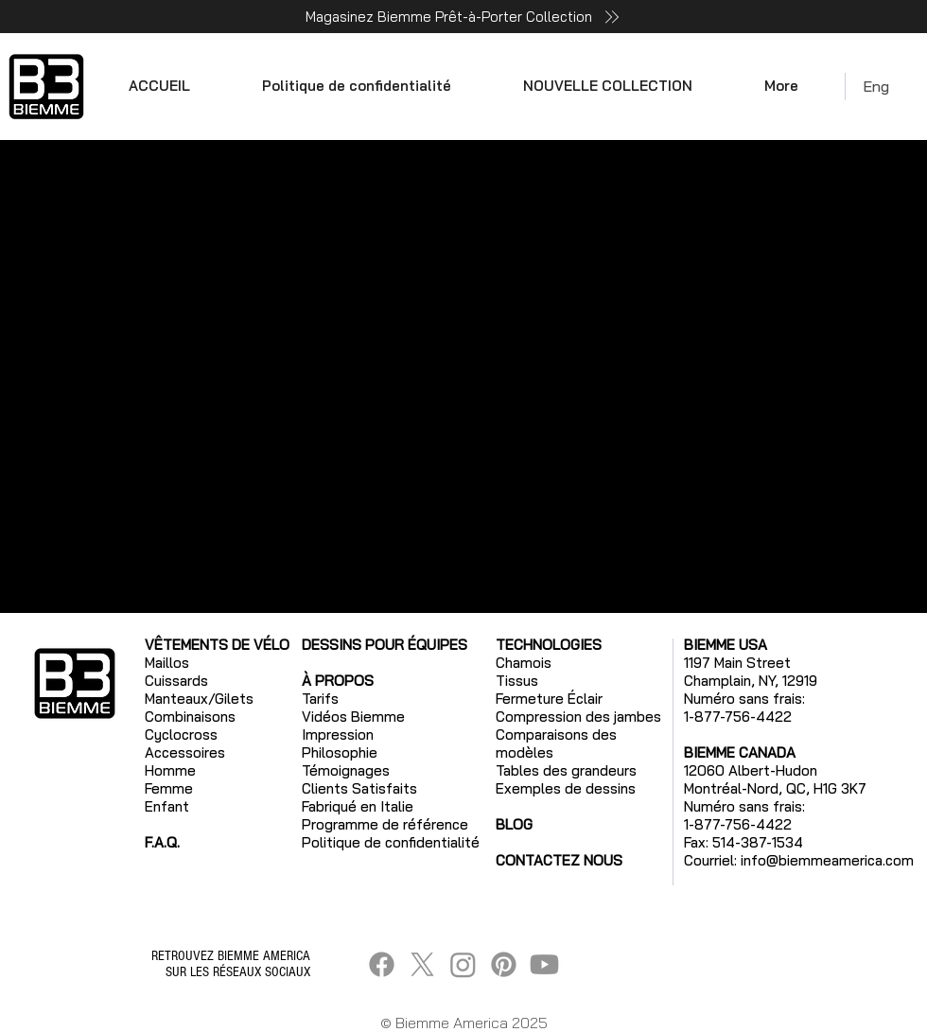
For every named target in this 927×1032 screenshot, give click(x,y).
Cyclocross (181, 734)
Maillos (167, 663)
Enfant (167, 806)
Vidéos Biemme (353, 717)
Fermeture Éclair (549, 699)
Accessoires (185, 752)
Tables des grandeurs (566, 770)
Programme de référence (385, 824)
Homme (170, 770)
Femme (169, 788)
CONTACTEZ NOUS (559, 860)
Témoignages (346, 770)
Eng (876, 86)
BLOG (514, 824)
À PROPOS (338, 681)
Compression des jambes (578, 717)
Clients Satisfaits (359, 788)
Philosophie (339, 752)
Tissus (517, 681)
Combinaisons (190, 717)
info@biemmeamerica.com (827, 860)
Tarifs (320, 699)
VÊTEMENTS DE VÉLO (217, 645)
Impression (338, 734)
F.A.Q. (162, 842)
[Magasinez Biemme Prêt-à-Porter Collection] (463, 16)
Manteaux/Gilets (199, 699)
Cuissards (176, 681)
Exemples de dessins (566, 788)
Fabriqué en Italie (357, 806)
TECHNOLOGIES (549, 645)
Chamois (523, 663)
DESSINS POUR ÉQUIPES (384, 645)
